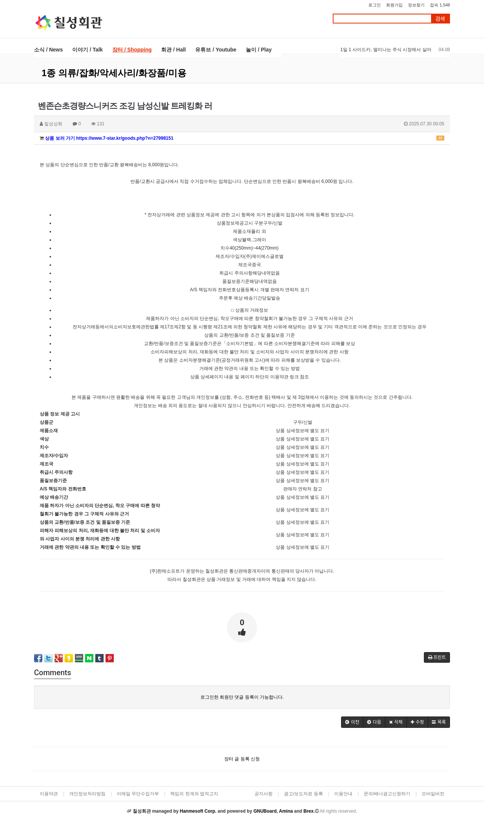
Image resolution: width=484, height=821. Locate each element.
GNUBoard (264, 811)
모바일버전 (433, 793)
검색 (440, 19)
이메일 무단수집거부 (138, 793)
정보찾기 (416, 5)
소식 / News (48, 50)
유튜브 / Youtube (215, 50)
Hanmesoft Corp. (198, 811)
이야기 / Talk (87, 50)
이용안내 (343, 793)
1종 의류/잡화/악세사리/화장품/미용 (114, 73)
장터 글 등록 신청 (242, 759)
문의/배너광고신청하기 (387, 793)
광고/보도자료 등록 (303, 793)
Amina (286, 811)
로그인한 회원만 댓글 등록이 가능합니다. (242, 697)
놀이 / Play (258, 50)
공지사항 (263, 793)
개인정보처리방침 (87, 793)
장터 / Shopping (132, 50)
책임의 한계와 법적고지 (194, 793)
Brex (308, 811)
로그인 (374, 5)
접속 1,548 (440, 5)
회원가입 (394, 5)
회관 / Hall (173, 50)
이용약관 (49, 793)
